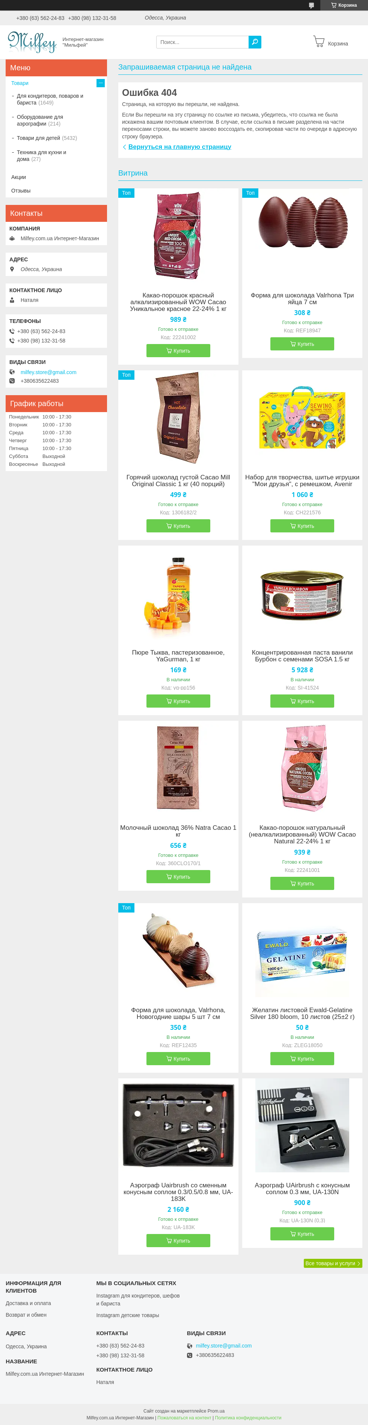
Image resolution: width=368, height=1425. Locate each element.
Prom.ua (216, 1411)
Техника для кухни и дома (41, 155)
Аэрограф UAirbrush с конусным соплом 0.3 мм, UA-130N (302, 1189)
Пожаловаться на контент (184, 1417)
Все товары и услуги (330, 1263)
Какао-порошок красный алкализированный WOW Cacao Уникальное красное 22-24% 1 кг (178, 302)
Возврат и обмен (26, 1315)
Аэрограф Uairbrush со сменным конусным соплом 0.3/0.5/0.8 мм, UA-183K (178, 1192)
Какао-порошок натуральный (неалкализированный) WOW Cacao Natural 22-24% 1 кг (302, 835)
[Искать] (255, 42)
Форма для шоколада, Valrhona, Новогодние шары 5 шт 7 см (178, 1013)
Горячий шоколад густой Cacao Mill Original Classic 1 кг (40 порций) (178, 481)
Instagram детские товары (127, 1315)
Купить (181, 351)
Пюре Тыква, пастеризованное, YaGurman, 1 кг (178, 656)
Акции (18, 177)
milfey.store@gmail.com (49, 372)
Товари (20, 83)
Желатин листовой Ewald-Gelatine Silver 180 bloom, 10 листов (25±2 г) (302, 1013)
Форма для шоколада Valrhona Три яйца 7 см (302, 299)
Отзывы (20, 191)
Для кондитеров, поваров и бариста (50, 99)
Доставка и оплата (28, 1303)
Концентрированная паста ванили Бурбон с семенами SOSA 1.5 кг (302, 656)
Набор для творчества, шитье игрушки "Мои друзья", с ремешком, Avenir (302, 481)
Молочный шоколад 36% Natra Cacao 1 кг (178, 831)
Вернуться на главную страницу (179, 146)
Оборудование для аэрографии (40, 120)
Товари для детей (38, 138)
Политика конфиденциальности (248, 1417)
